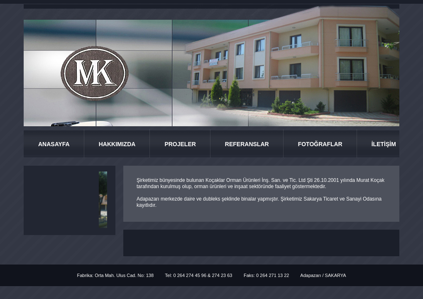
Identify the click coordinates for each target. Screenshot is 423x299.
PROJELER (180, 144)
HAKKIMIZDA (117, 144)
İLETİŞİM (384, 144)
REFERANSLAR (247, 144)
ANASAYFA (54, 144)
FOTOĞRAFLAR (320, 144)
